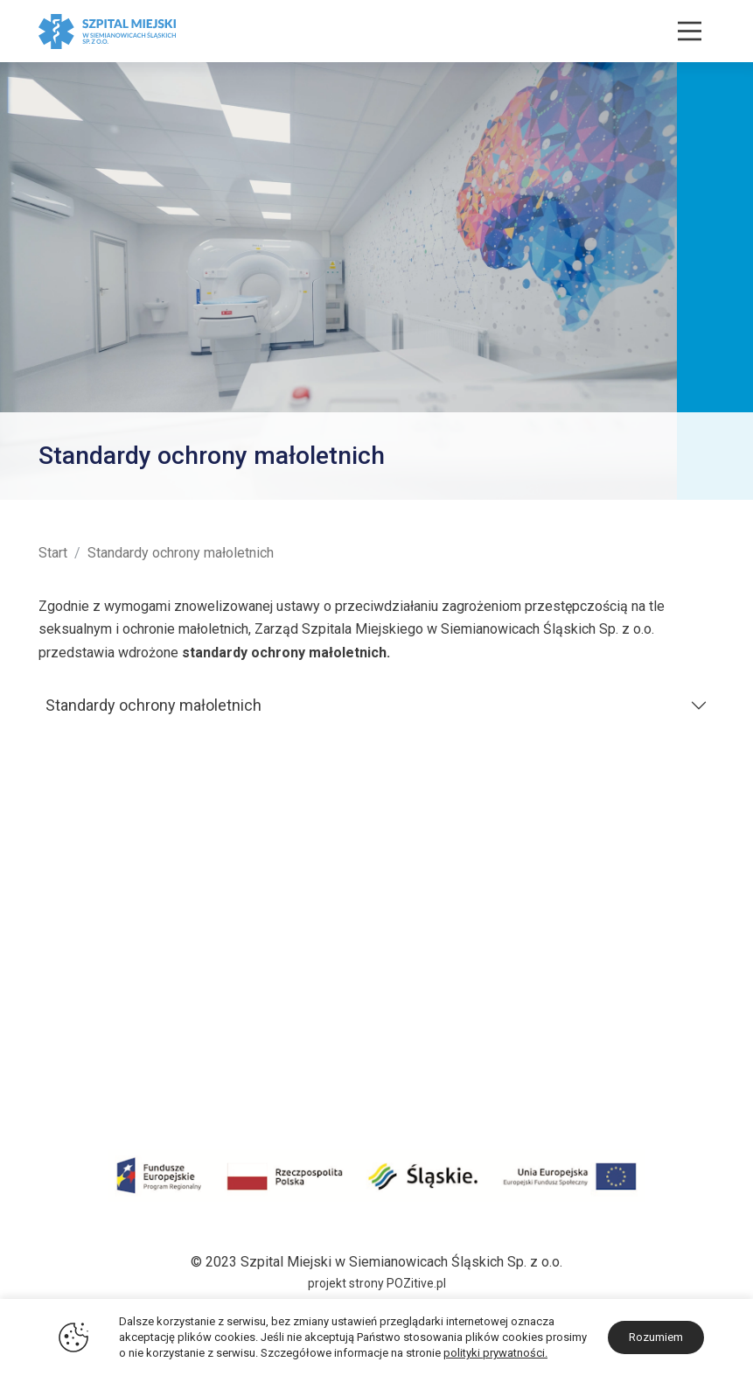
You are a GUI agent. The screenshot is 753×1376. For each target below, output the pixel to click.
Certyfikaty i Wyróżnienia (113, 956)
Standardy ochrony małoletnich (153, 705)
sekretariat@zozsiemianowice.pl (614, 1081)
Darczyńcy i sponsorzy (108, 1048)
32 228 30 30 (674, 1035)
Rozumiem (656, 1337)
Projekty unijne (83, 979)
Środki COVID (80, 1002)
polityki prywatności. (495, 1352)
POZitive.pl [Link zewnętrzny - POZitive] (416, 1283)
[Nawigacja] (690, 31)
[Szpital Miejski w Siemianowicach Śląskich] (107, 30)
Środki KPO (73, 1025)
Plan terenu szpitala (99, 932)
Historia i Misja (84, 910)
